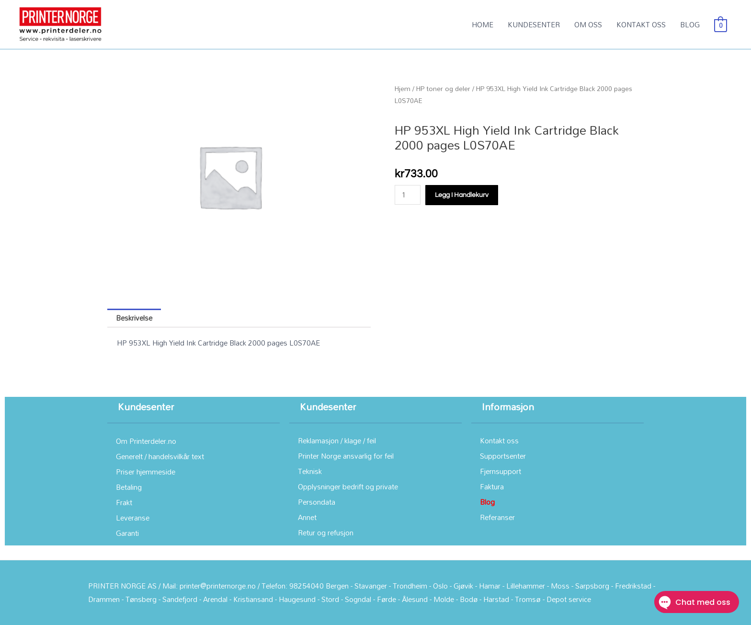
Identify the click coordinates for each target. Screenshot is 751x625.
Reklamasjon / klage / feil (337, 440)
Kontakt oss (499, 440)
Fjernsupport (500, 471)
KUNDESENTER (534, 24)
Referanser (497, 517)
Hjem (402, 88)
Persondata (316, 502)
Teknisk (310, 471)
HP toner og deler (443, 88)
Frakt (124, 502)
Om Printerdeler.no (146, 441)
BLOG (690, 24)
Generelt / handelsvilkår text (160, 456)
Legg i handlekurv (462, 195)
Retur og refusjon (325, 532)
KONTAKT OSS (641, 24)
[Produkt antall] (408, 195)
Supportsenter (503, 456)
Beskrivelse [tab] (134, 318)
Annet (307, 517)
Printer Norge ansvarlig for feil (346, 456)
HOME (482, 24)
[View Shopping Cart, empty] (720, 24)
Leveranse (132, 517)
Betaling (129, 487)
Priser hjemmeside (145, 471)
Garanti (127, 533)
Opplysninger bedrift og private (348, 486)
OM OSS (588, 24)
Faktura (492, 486)
